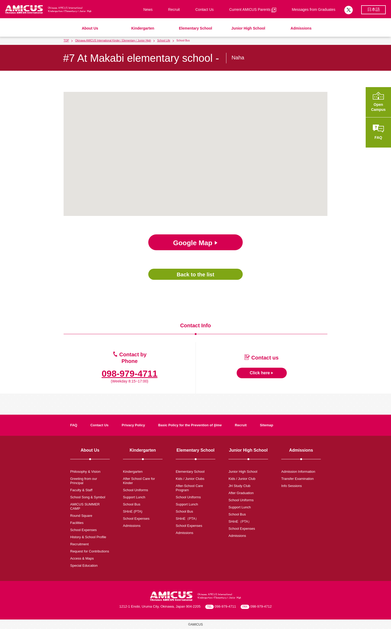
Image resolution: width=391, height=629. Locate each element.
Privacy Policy (133, 425)
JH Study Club (239, 486)
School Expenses (83, 530)
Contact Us (205, 9)
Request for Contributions (89, 551)
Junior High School (248, 28)
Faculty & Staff (81, 490)
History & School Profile (88, 537)
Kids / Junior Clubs (190, 479)
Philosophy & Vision (85, 472)
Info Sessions (291, 486)
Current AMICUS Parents (252, 9)
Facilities (77, 523)
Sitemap (266, 425)
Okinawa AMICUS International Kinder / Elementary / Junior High (113, 40)
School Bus (131, 504)
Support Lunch (134, 497)
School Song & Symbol (87, 497)
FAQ (73, 425)
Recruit (174, 9)
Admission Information (298, 472)
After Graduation (241, 493)
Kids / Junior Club (241, 479)
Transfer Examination (297, 479)
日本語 (373, 9)
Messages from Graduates (313, 9)
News (147, 9)
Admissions (300, 28)
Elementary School (195, 28)
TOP (66, 40)
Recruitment (79, 544)
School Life (163, 40)
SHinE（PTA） (187, 519)
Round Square (81, 516)
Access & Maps (82, 558)
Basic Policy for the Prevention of (190, 425)
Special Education (84, 565)
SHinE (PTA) (132, 511)
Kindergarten (142, 28)
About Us (90, 28)
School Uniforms (135, 490)
